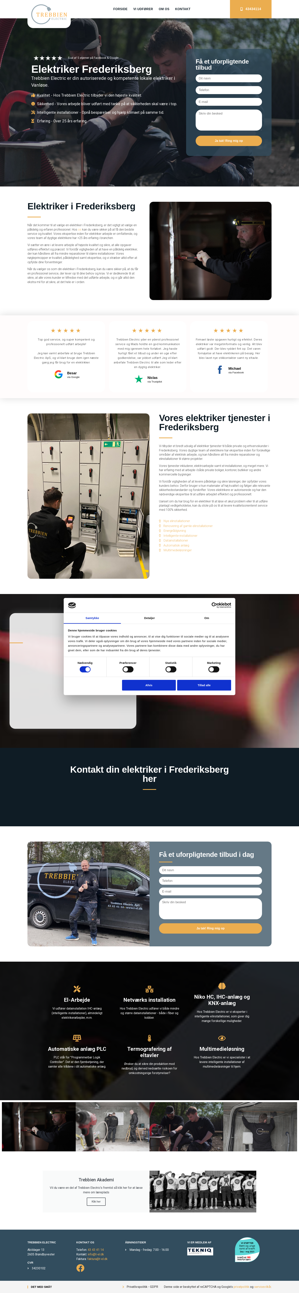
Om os (164, 9)
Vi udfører (143, 9)
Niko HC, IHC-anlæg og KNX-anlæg (222, 1000)
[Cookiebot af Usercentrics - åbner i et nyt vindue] (214, 605)
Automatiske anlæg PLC (77, 1049)
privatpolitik (241, 1287)
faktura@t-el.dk (97, 1259)
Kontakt (182, 9)
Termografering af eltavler (149, 1052)
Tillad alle (204, 685)
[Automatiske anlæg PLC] (77, 1038)
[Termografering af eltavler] (149, 1038)
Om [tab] (206, 618)
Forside (120, 9)
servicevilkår (262, 1287)
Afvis (148, 685)
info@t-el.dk (96, 1254)
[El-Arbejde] (77, 989)
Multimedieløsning (221, 1049)
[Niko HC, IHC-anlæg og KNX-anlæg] (222, 986)
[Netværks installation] (149, 989)
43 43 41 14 (96, 1250)
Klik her (96, 1201)
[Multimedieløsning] (222, 1038)
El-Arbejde (77, 1000)
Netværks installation (149, 1000)
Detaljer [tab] (149, 618)
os (80, 229)
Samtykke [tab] (92, 618)
